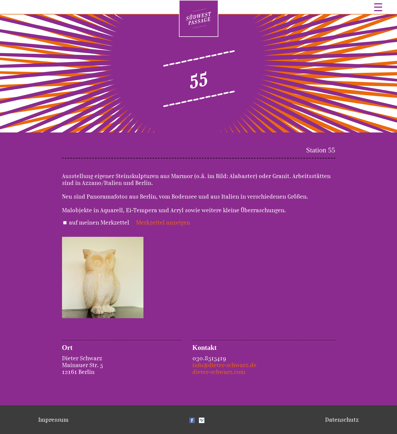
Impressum (53, 419)
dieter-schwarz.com (218, 371)
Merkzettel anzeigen (163, 222)
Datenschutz (342, 419)
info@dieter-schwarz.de (224, 365)
